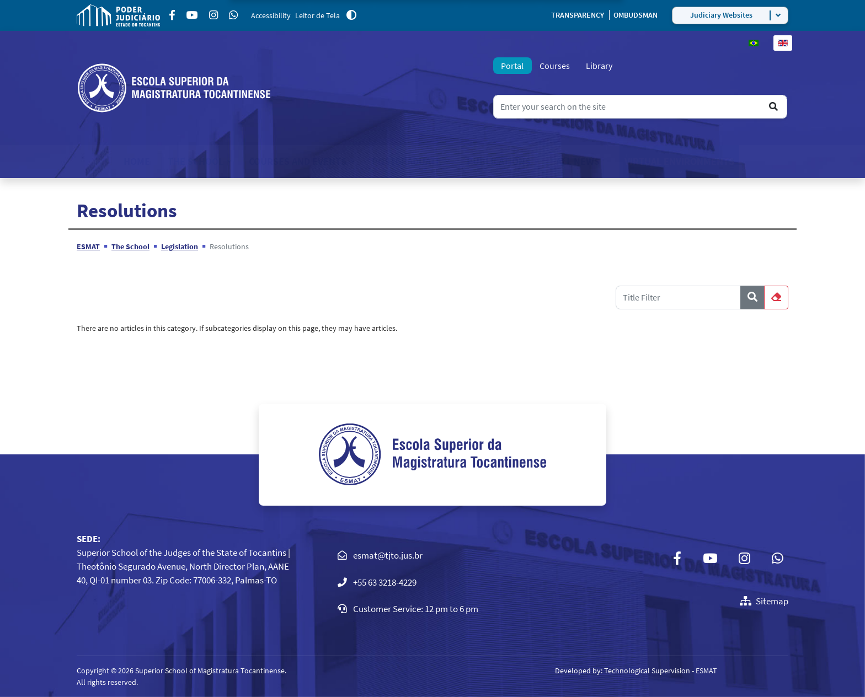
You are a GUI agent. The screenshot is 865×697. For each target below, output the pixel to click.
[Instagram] (213, 15)
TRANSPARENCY (578, 15)
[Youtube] (192, 15)
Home (137, 161)
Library (599, 65)
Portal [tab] (512, 65)
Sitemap (764, 601)
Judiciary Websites (721, 15)
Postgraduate (406, 161)
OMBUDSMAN (635, 15)
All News (578, 161)
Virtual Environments (679, 161)
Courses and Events (297, 161)
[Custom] (233, 15)
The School (195, 161)
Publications (499, 161)
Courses (555, 65)
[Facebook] (172, 15)
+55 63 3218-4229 (385, 582)
